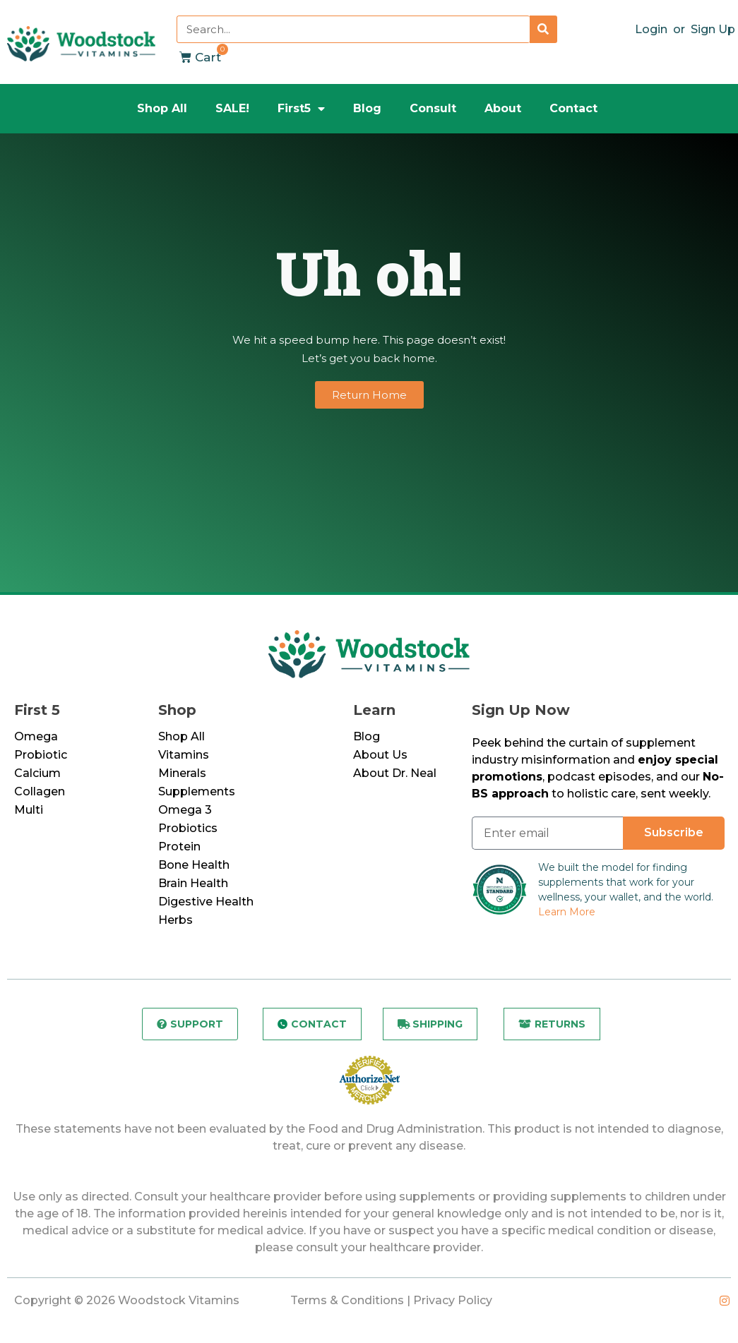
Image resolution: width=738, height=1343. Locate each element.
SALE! (232, 108)
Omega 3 (185, 810)
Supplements (196, 791)
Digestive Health (206, 901)
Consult (433, 108)
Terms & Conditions (347, 1303)
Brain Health (193, 883)
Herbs (175, 920)
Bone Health (194, 865)
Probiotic (40, 754)
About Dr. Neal (394, 773)
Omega (36, 736)
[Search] (543, 29)
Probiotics (188, 828)
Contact (573, 108)
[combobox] (353, 29)
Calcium (37, 773)
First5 (301, 108)
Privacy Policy (452, 1303)
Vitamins (183, 754)
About (502, 108)
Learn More (566, 911)
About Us (380, 754)
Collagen (39, 791)
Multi (28, 810)
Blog (367, 108)
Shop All (162, 108)
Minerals (182, 773)
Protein (179, 846)
